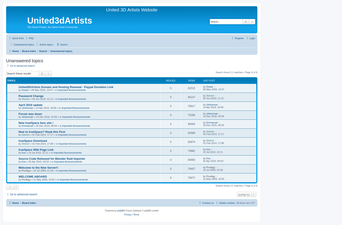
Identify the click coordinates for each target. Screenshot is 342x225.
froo (24, 152)
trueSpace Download (33, 140)
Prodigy (26, 170)
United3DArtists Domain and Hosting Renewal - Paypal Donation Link (66, 87)
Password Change (31, 96)
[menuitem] (29, 38)
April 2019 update (31, 105)
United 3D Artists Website (131, 9)
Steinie (26, 99)
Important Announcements (72, 90)
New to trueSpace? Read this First (42, 131)
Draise (25, 90)
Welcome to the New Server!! (38, 167)
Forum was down (30, 114)
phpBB (120, 210)
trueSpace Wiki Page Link (36, 149)
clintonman (27, 108)
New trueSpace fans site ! (36, 123)
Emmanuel (27, 126)
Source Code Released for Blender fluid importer (52, 158)
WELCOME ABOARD (33, 176)
